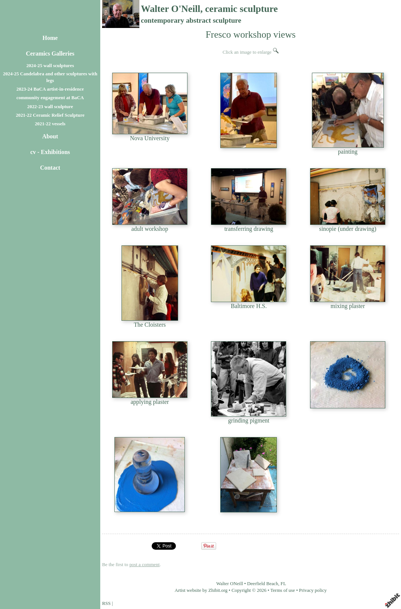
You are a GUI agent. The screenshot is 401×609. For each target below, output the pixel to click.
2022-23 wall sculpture (50, 106)
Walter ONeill (229, 583)
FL (283, 583)
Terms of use (283, 590)
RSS (106, 603)
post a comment (144, 564)
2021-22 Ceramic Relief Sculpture (50, 115)
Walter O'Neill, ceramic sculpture (209, 8)
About (50, 136)
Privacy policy (312, 590)
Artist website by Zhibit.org (200, 590)
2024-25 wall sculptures (50, 65)
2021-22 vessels (50, 123)
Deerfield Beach (262, 583)
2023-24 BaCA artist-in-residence (50, 89)
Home (50, 38)
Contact (50, 167)
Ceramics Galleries (50, 53)
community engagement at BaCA (50, 97)
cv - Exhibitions (50, 152)
